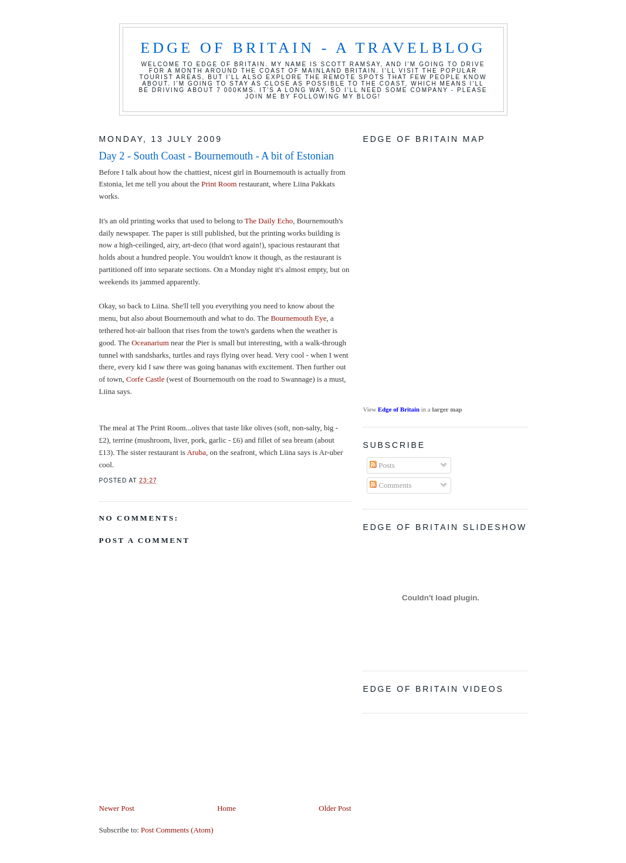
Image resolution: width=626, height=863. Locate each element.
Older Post (335, 808)
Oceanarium (151, 342)
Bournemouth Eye (298, 318)
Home (226, 808)
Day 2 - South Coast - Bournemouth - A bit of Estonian (216, 156)
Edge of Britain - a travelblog (312, 47)
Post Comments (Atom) (177, 829)
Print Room (218, 183)
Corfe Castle (145, 379)
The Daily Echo (269, 220)
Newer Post (116, 808)
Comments (391, 485)
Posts (382, 465)
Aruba (196, 452)
